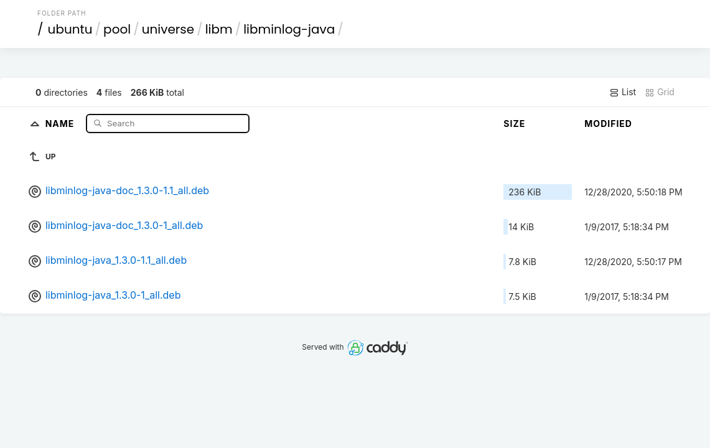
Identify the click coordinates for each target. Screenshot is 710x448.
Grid (660, 92)
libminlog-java (289, 29)
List (622, 92)
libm (219, 29)
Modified (608, 123)
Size (514, 123)
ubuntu (70, 29)
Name (61, 123)
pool (117, 29)
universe (168, 29)
